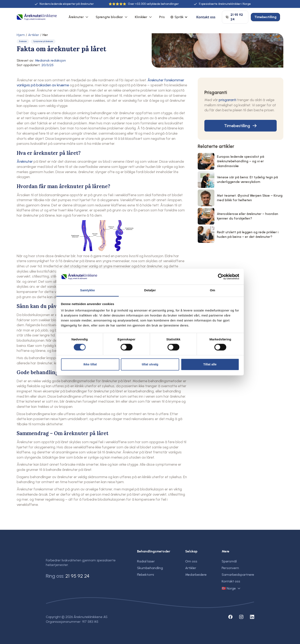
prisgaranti (227, 100)
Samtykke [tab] (87, 290)
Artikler (33, 35)
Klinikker (141, 17)
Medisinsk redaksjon (50, 60)
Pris (162, 17)
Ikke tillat (90, 364)
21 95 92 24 (77, 576)
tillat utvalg (150, 364)
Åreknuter (76, 17)
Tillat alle (210, 364)
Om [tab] (212, 290)
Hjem (21, 35)
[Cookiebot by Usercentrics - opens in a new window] (221, 276)
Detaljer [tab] (150, 290)
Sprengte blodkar (109, 17)
